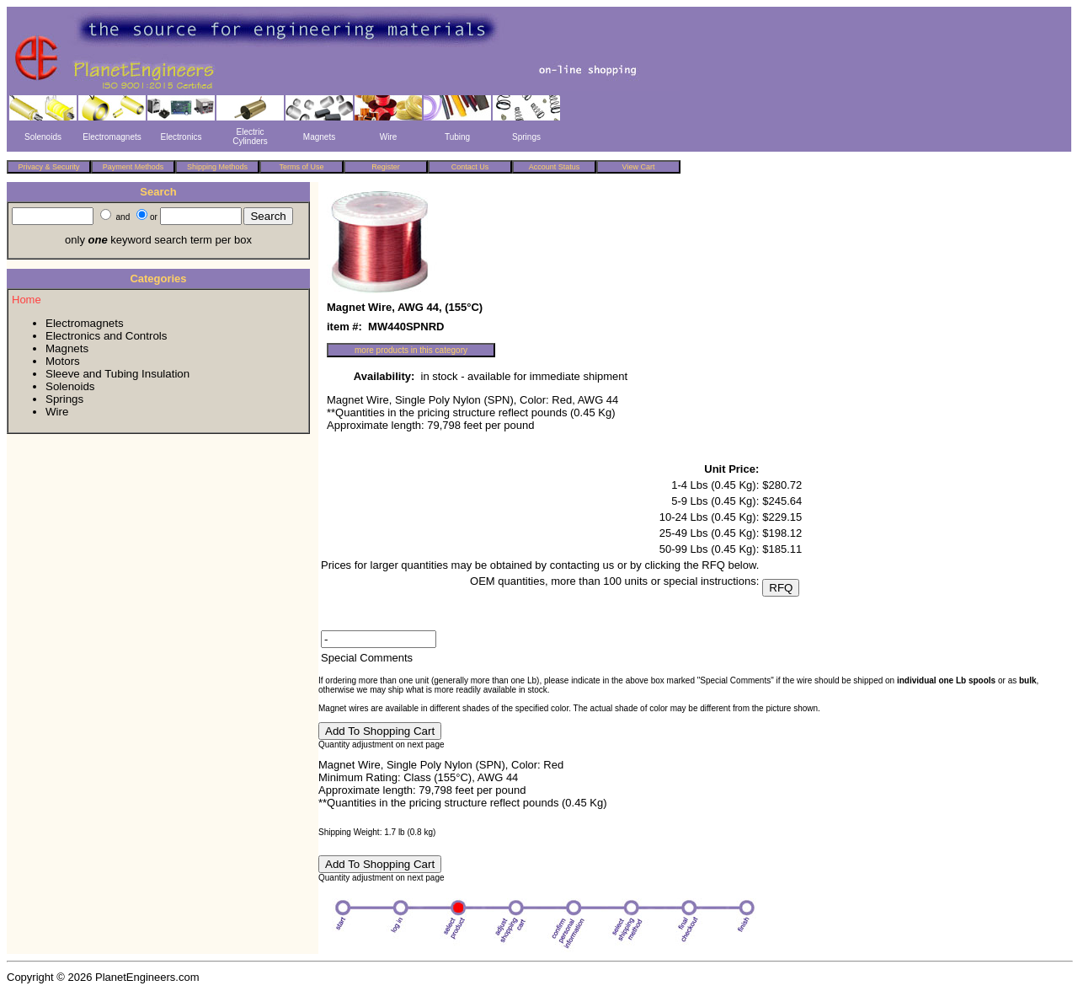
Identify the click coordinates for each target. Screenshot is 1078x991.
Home (26, 299)
